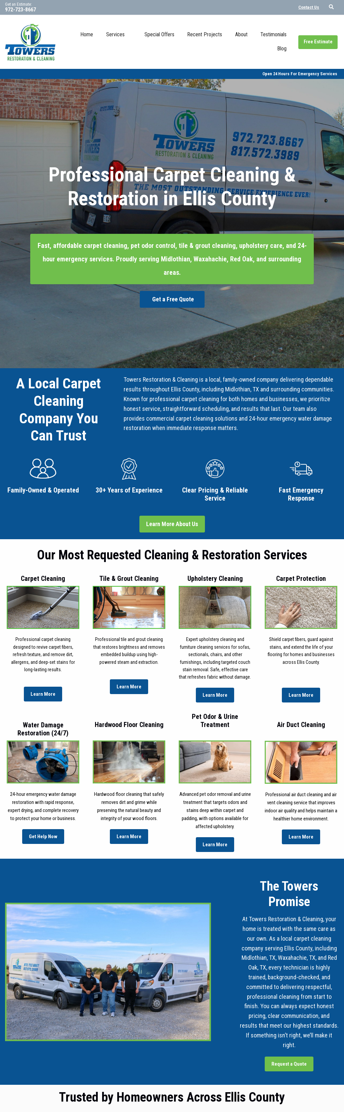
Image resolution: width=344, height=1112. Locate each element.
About (241, 34)
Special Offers (159, 34)
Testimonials (273, 34)
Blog (282, 48)
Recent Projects (204, 34)
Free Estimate (318, 42)
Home (86, 34)
